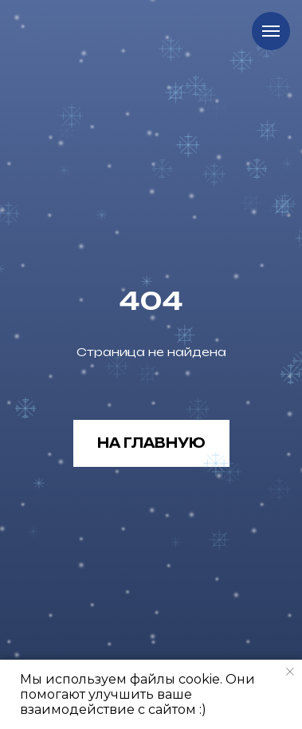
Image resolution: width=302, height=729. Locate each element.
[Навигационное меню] (271, 31)
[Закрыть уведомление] (290, 672)
